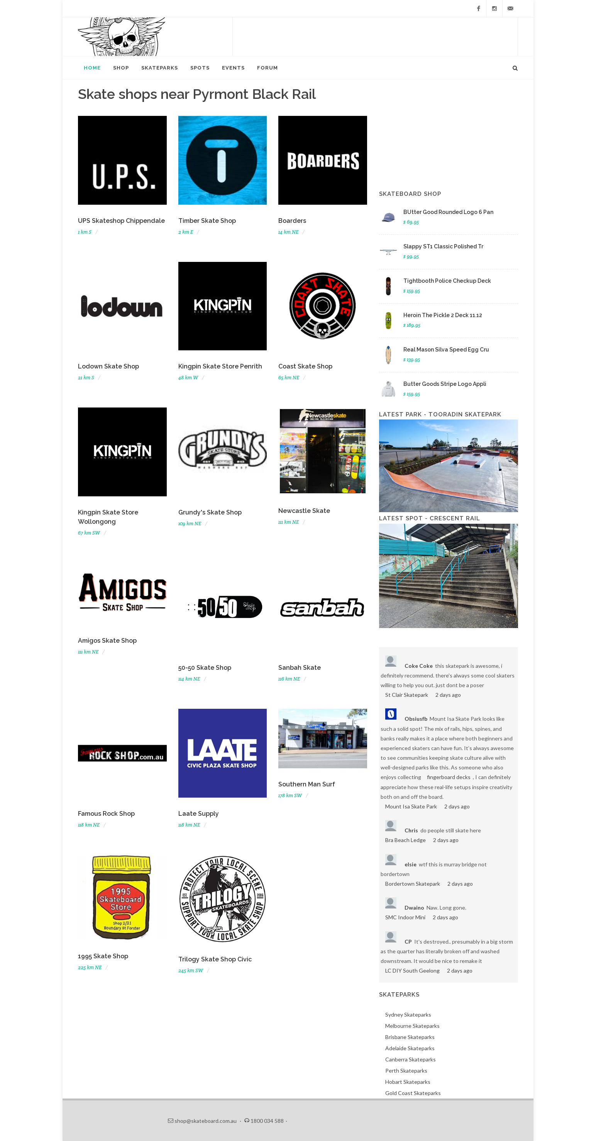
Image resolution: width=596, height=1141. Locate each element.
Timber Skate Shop (207, 220)
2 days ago (448, 694)
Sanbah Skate (299, 667)
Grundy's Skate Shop (210, 512)
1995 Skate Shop (103, 956)
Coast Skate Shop (305, 366)
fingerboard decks (449, 777)
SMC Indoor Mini (405, 917)
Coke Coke (419, 665)
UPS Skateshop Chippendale (121, 220)
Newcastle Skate (304, 510)
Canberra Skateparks (410, 1059)
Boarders (292, 220)
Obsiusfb (416, 718)
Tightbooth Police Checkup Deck (447, 281)
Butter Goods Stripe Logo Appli (444, 384)
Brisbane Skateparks (410, 1037)
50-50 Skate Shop (204, 667)
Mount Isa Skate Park (411, 806)
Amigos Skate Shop (107, 640)
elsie (411, 864)
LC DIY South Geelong (412, 970)
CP (408, 941)
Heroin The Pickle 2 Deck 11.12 (442, 315)
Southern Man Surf (306, 784)
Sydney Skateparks (408, 1014)
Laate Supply (198, 813)
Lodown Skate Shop (108, 366)
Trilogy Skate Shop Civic (215, 959)
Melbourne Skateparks (412, 1025)
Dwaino (414, 907)
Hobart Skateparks (407, 1081)
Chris (411, 830)
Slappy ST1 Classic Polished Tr (443, 246)
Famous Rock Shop (106, 813)
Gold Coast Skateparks (413, 1093)
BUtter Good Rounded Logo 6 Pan (448, 212)
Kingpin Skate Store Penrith (220, 366)
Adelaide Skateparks (410, 1048)
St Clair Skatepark (406, 694)
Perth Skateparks (406, 1070)
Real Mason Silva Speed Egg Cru (446, 349)
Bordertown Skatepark (412, 883)
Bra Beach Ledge (405, 840)
